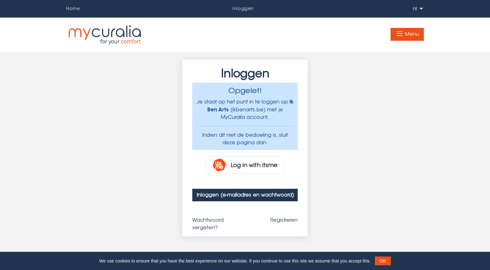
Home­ (73, 8)
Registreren (284, 220)
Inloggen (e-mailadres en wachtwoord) (245, 195)
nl (417, 9)
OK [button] (383, 260)
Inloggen (243, 8)
